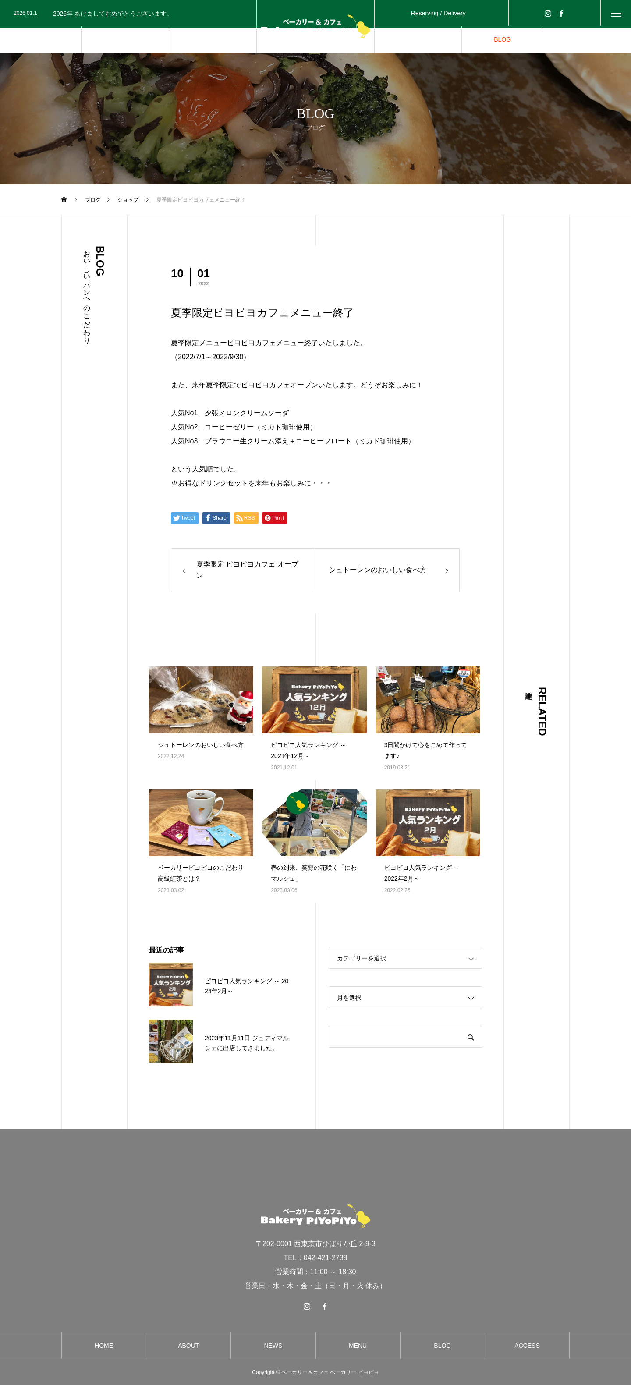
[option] (131, 13)
